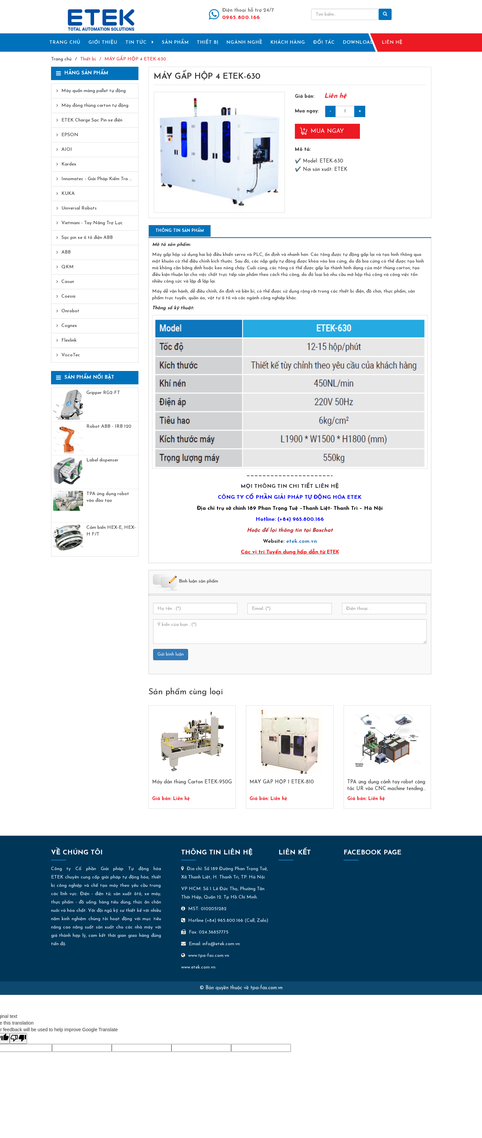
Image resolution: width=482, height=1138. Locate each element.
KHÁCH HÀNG (288, 42)
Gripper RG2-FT (103, 392)
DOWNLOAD (358, 42)
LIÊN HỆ (392, 42)
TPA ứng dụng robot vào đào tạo (107, 497)
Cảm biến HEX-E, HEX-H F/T (111, 531)
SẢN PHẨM (175, 42)
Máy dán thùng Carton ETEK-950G (192, 782)
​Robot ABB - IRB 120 (108, 426)
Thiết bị (88, 59)
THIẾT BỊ (207, 42)
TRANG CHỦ (64, 42)
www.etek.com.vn (198, 967)
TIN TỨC (139, 42)
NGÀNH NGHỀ (244, 42)
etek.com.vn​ (301, 541)
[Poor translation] (18, 1038)
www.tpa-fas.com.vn (205, 955)
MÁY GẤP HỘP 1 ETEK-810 (282, 782)
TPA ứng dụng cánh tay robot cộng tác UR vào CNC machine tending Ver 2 (386, 786)
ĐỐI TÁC (324, 42)
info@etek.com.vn (221, 943)
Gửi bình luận (170, 654)
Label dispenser (102, 460)
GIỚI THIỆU (102, 42)
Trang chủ (61, 59)
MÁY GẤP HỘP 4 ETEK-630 (135, 59)
